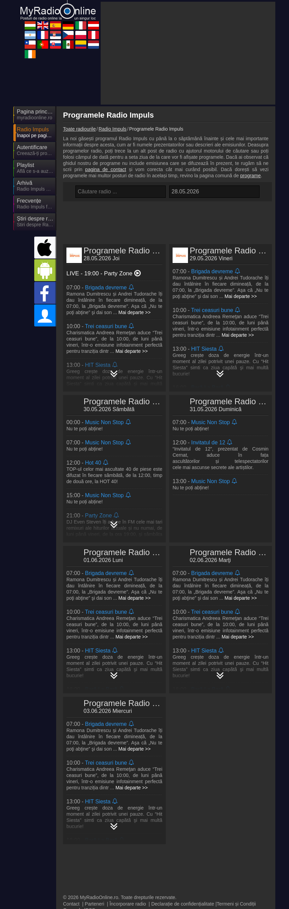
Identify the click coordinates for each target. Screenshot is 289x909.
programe (250, 175)
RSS (90, 896)
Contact (71, 890)
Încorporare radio (128, 890)
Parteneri (94, 890)
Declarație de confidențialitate (182, 890)
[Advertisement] (188, 53)
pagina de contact (105, 169)
